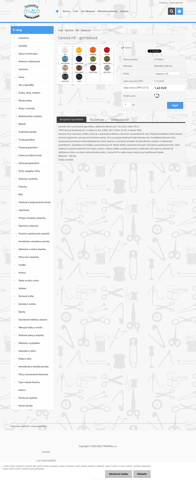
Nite (77, 30)
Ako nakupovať (88, 11)
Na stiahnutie (97, 119)
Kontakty (124, 11)
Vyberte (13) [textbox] (162, 73)
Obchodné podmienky (107, 11)
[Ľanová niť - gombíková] (86, 46)
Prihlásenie (163, 2)
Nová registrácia (176, 2)
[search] (171, 11)
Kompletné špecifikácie (71, 119)
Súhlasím (142, 474)
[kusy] (127, 104)
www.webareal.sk (39, 426)
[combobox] (168, 73)
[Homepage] (56, 11)
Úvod (61, 30)
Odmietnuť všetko (118, 474)
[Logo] (32, 11)
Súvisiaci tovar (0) (120, 119)
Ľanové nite (85, 30)
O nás (75, 11)
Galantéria (69, 30)
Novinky (66, 11)
